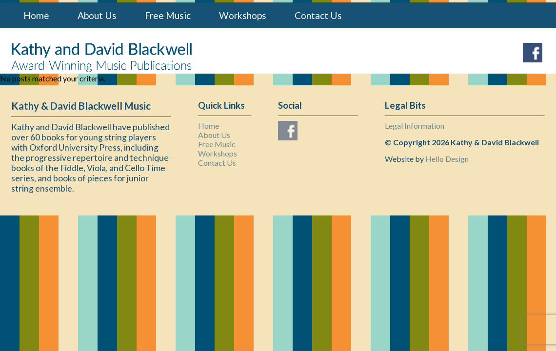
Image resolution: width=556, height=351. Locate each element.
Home (36, 15)
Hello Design (447, 158)
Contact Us (318, 15)
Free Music (168, 15)
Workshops (242, 15)
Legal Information (414, 125)
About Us (97, 15)
